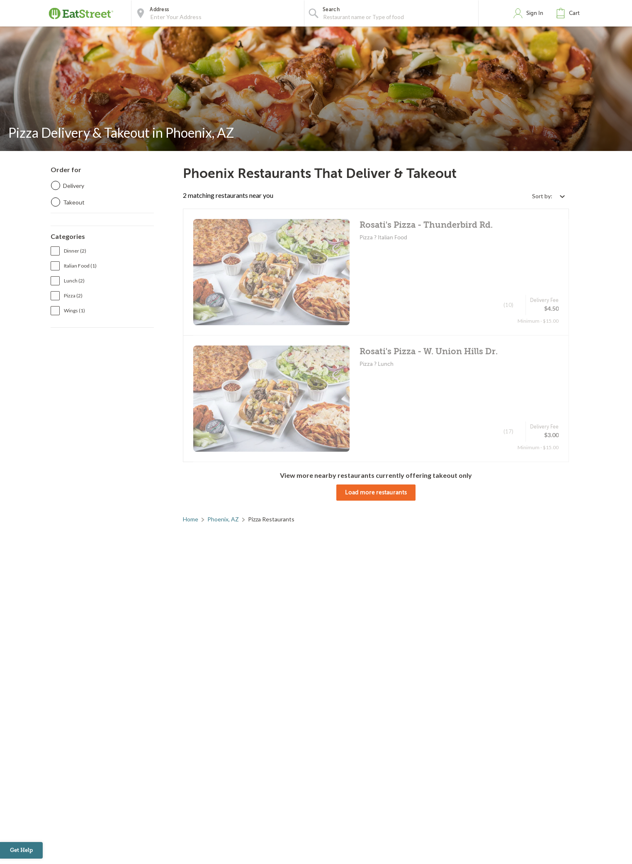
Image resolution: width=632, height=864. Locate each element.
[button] (570, 13)
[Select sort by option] (548, 195)
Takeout (74, 202)
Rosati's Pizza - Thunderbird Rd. (426, 225)
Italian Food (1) (80, 266)
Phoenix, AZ (223, 519)
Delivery (73, 185)
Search (331, 9)
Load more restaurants (376, 492)
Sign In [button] (534, 13)
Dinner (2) (75, 251)
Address (159, 9)
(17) (508, 431)
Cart (574, 13)
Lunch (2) (74, 280)
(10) (508, 305)
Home (190, 519)
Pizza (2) (73, 295)
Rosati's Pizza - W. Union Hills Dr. (429, 351)
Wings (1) (74, 310)
